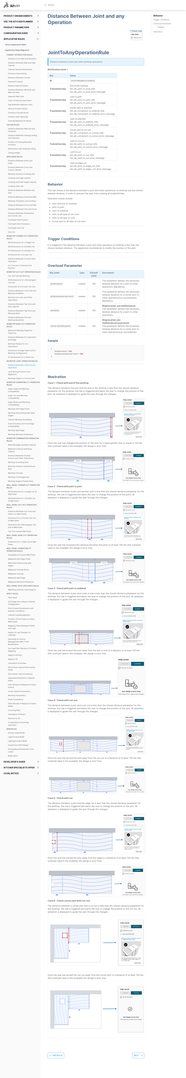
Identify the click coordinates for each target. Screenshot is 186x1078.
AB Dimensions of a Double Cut (21, 246)
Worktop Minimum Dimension (20, 434)
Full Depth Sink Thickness (19, 224)
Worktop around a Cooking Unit (21, 174)
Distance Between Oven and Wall (22, 205)
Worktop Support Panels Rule (20, 481)
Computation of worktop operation (18, 723)
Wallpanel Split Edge (16, 578)
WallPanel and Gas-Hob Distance (22, 590)
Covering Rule (14, 710)
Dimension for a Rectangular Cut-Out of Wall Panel (22, 526)
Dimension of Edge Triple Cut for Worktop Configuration (22, 351)
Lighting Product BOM (17, 741)
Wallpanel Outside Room (18, 570)
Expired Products (15, 82)
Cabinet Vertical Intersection (20, 69)
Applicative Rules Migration (17, 50)
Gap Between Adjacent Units (20, 105)
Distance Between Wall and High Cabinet (21, 64)
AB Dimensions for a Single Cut (21, 242)
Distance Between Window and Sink (21, 191)
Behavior (158, 15)
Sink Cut (11, 232)
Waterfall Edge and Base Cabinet (22, 445)
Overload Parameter (162, 24)
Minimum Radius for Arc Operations (18, 345)
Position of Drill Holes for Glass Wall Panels (21, 620)
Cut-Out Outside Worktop (19, 276)
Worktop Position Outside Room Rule (21, 467)
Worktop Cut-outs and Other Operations (20, 298)
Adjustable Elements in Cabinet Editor (21, 679)
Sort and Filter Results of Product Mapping (22, 649)
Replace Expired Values (18, 86)
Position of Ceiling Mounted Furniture (20, 143)
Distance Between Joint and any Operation (21, 366)
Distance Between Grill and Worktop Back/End (19, 318)
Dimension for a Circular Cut (20, 255)
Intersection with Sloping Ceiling (22, 149)
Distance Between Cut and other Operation (22, 260)
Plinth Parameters (15, 699)
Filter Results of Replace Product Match (22, 704)
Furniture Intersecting (17, 73)
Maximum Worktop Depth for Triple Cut (20, 331)
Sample (161, 27)
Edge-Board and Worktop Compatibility (19, 403)
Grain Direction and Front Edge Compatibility (21, 425)
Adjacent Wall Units (16, 96)
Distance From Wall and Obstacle (22, 59)
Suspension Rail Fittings (18, 745)
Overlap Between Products (19, 121)
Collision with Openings (18, 117)
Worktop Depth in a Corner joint (21, 378)
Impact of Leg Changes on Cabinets (19, 633)
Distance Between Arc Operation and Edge (22, 338)
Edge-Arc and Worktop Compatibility (18, 396)
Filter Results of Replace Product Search (22, 686)
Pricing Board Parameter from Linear (21, 750)
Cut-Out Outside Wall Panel (19, 531)
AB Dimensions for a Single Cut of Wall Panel (22, 493)
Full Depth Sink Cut (16, 228)
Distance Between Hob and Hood (22, 209)
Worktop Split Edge (16, 430)
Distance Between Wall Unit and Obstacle (21, 130)
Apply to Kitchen (15, 655)
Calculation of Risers (17, 714)
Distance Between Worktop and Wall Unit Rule (21, 91)
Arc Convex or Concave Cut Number (20, 266)
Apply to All (13, 659)
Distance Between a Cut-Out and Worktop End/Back (22, 292)
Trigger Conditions (161, 20)
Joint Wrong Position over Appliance (19, 373)
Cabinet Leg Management (19, 615)
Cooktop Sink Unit (15, 186)
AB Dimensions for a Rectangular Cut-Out (22, 281)
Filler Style (12, 597)
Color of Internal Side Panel (19, 100)
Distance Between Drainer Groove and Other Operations (21, 457)
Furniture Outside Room (18, 113)
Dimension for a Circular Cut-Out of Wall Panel (22, 519)
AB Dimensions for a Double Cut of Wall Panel (21, 499)
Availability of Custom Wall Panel (21, 555)
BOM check (13, 756)
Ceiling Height (14, 153)
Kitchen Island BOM (16, 733)
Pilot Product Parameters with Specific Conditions (21, 609)
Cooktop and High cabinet (19, 178)
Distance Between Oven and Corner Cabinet (20, 168)
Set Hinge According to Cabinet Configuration (21, 603)
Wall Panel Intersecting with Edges (19, 564)
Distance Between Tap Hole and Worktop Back (21, 312)
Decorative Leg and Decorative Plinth (21, 668)
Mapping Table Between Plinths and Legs (21, 627)
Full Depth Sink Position (18, 220)
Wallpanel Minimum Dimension (21, 582)
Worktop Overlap (15, 473)
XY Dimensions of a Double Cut (21, 251)
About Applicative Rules (15, 45)
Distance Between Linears (19, 78)
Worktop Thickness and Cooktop (22, 201)
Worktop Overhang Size (18, 462)
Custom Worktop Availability (20, 420)
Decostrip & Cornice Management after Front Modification (18, 641)
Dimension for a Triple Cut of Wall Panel (22, 543)
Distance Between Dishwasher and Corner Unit (21, 214)
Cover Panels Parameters (19, 691)
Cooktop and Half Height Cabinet (22, 182)
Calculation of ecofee (17, 663)
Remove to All (14, 718)
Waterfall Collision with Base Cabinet (20, 450)
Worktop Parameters (17, 695)
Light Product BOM (16, 737)
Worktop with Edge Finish (18, 409)
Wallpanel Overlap (16, 574)
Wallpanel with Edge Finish (19, 559)
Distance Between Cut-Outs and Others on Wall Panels (22, 512)
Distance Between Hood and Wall (22, 197)
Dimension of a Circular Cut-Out (21, 287)
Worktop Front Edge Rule (18, 477)
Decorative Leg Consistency (20, 674)
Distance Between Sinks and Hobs (20, 162)
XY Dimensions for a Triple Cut (21, 357)
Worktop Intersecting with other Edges (21, 414)
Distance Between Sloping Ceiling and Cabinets (22, 136)
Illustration (157, 32)
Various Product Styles (17, 109)
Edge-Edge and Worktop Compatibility (18, 390)
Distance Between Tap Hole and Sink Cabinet (21, 305)
